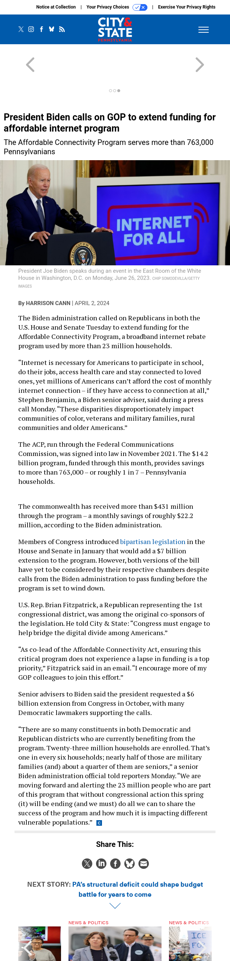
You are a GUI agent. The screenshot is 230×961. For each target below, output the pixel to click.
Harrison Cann (48, 276)
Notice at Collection (56, 7)
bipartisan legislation (152, 514)
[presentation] (27, 925)
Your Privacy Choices (117, 7)
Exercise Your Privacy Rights (186, 7)
